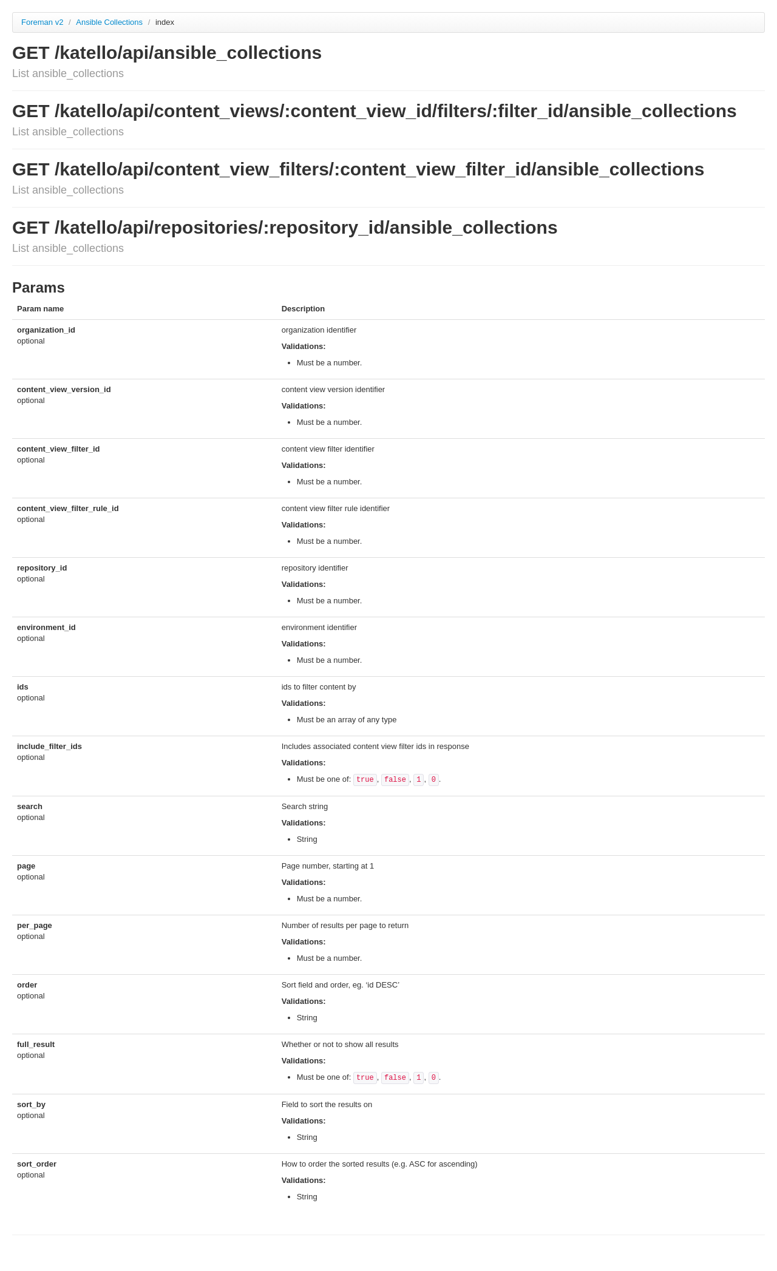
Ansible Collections (110, 22)
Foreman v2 (42, 22)
